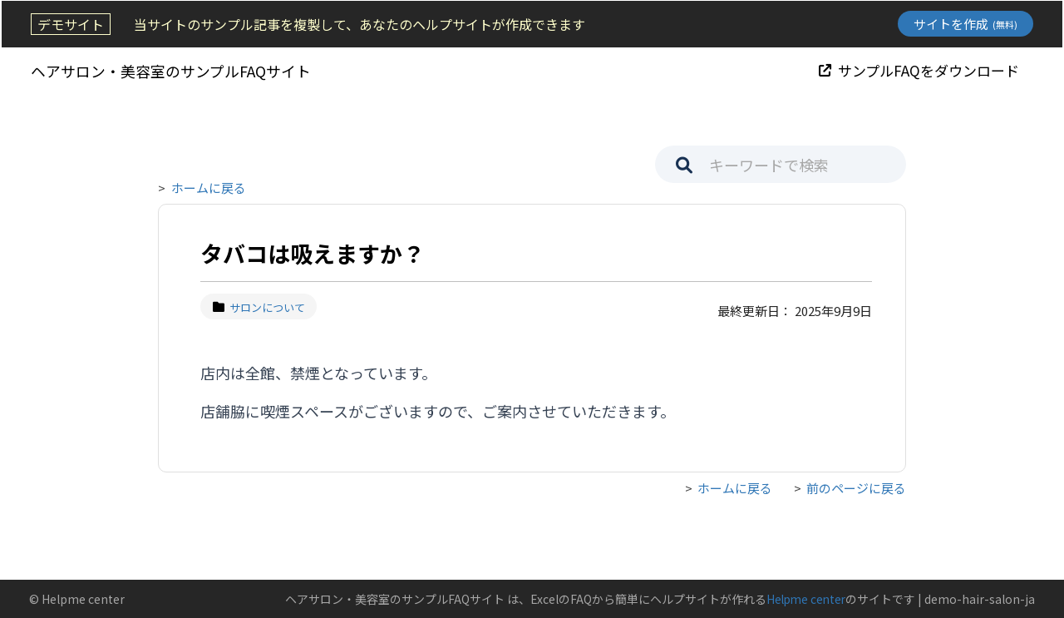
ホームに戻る (208, 187)
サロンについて (259, 307)
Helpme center (803, 599)
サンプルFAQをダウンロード (920, 69)
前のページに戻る (856, 488)
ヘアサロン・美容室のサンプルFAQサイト (169, 70)
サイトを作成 (967, 23)
